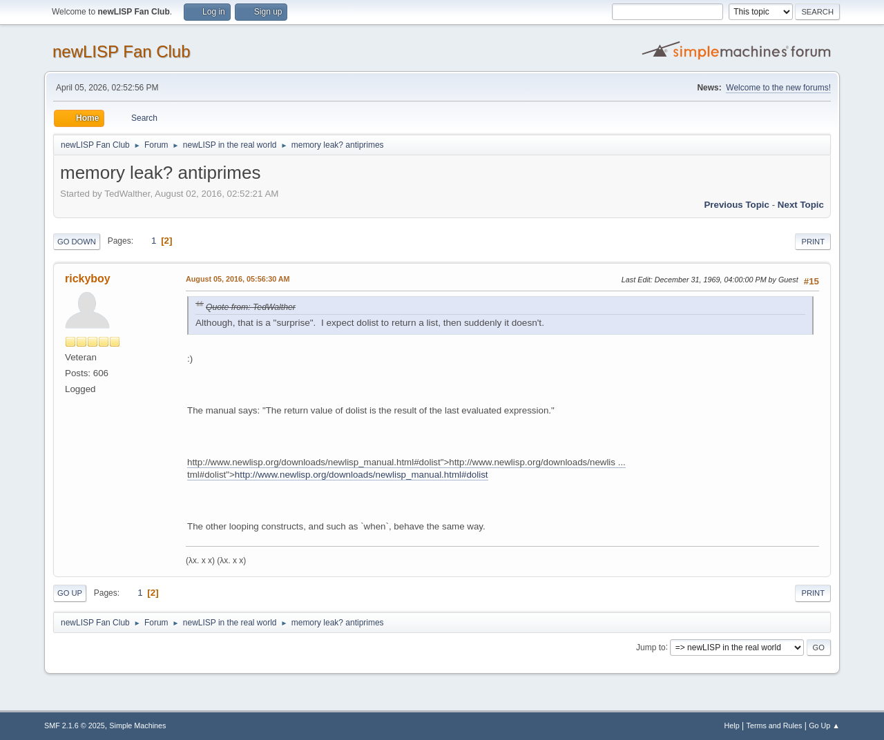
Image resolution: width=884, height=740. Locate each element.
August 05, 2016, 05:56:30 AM (238, 279)
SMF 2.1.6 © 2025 (74, 725)
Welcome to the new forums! (778, 87)
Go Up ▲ (824, 725)
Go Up (69, 593)
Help (732, 725)
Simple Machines (137, 725)
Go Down (76, 241)
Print (813, 241)
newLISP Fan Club (121, 51)
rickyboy (87, 278)
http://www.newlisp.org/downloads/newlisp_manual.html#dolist (361, 474)
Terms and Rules (775, 725)
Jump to (651, 647)
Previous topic (736, 204)
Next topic (801, 204)
